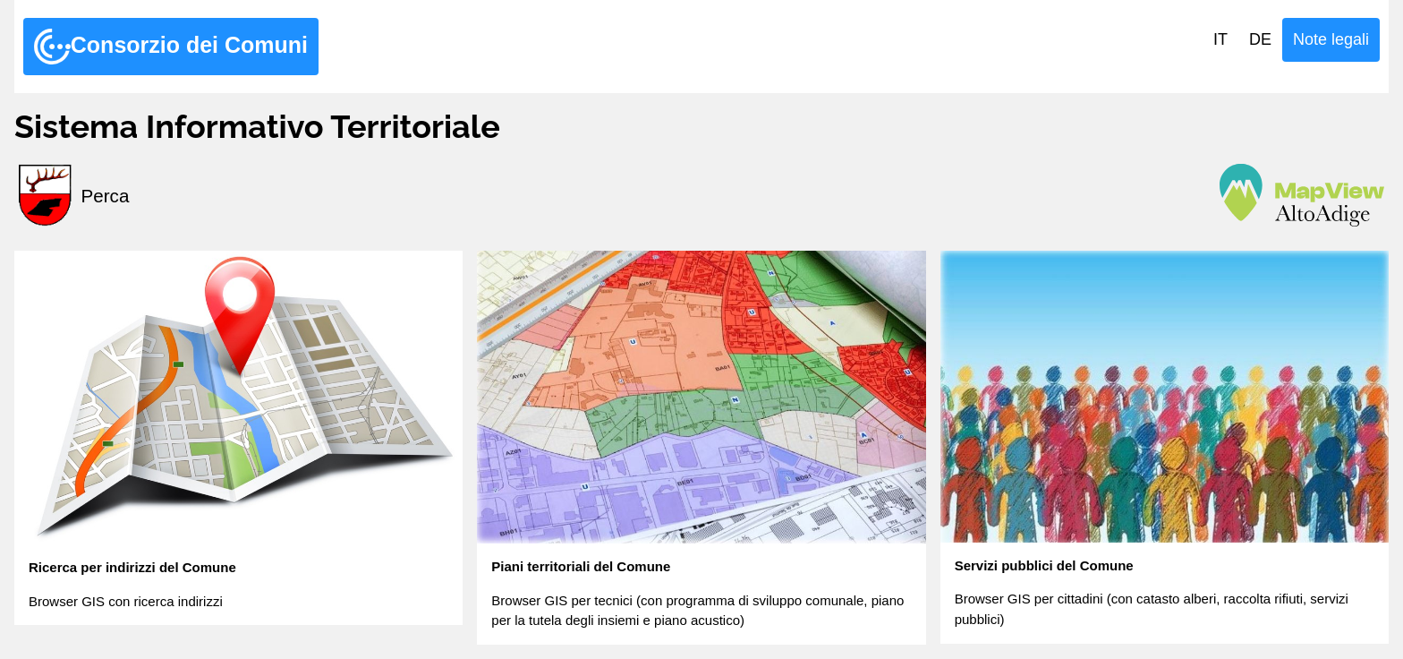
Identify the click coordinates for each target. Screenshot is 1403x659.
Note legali (1331, 39)
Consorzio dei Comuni (171, 46)
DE (1260, 39)
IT (1220, 39)
